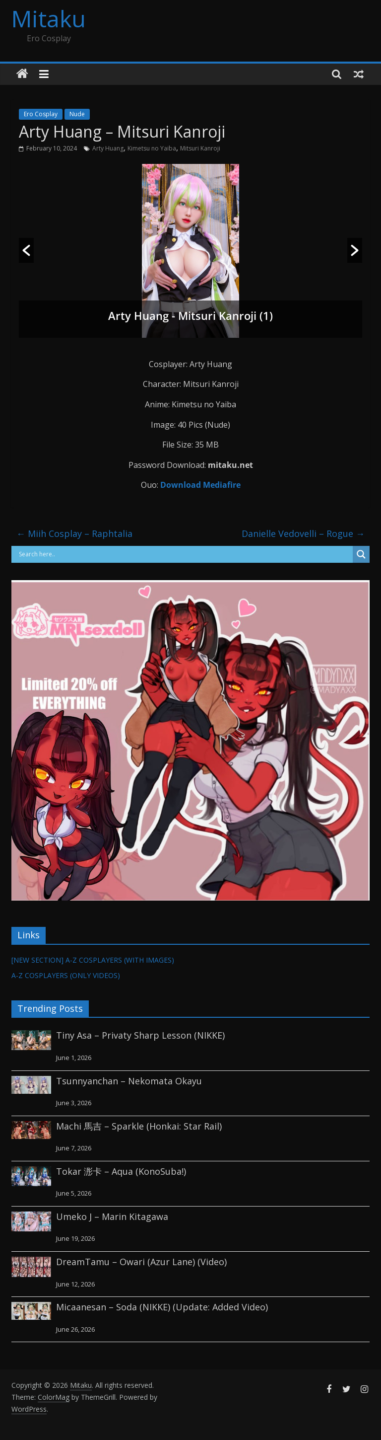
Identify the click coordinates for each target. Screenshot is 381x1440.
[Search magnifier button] (361, 554)
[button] (26, 250)
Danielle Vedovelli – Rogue (303, 533)
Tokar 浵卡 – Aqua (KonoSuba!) (121, 1171)
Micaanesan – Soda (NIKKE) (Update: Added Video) (162, 1307)
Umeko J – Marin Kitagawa (112, 1216)
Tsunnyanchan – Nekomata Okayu (129, 1081)
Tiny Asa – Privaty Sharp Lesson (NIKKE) (140, 1035)
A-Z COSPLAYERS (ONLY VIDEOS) (65, 975)
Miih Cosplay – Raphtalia (74, 533)
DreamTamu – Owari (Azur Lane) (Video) (141, 1262)
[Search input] (184, 554)
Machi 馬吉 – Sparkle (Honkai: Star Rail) (139, 1126)
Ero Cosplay (41, 114)
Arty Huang (108, 148)
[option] (190, 251)
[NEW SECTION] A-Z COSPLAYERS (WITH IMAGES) (92, 960)
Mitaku (48, 18)
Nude (77, 114)
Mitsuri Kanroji (200, 148)
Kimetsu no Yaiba (151, 148)
